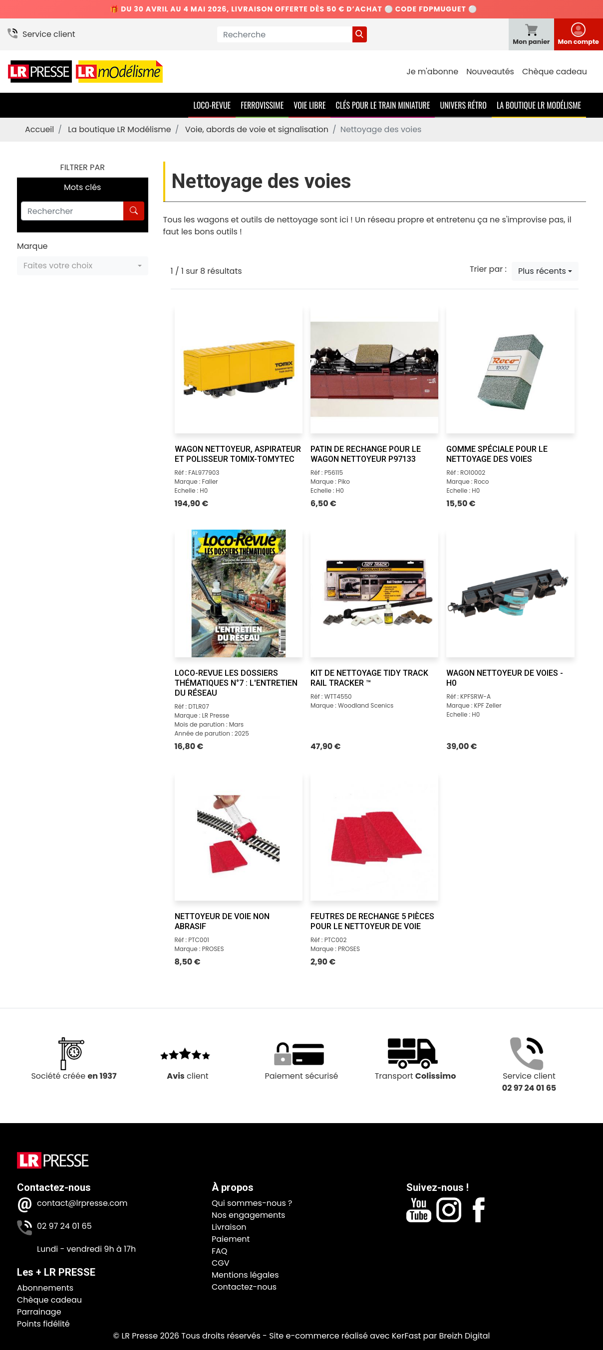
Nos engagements (248, 1215)
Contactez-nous (244, 1287)
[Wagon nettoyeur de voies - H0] (510, 593)
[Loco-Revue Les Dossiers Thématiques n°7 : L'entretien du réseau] (238, 593)
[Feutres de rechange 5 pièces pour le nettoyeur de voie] (374, 836)
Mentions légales (245, 1275)
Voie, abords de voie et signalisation (256, 129)
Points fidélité (43, 1324)
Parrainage (39, 1312)
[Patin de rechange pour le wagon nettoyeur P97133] (374, 369)
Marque (32, 246)
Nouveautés (490, 71)
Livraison (229, 1227)
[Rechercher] (72, 210)
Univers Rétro (463, 105)
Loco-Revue (212, 105)
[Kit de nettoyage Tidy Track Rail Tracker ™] (374, 593)
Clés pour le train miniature (382, 105)
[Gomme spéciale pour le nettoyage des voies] (510, 369)
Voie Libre (309, 105)
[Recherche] (284, 34)
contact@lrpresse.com (82, 1203)
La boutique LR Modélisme (539, 105)
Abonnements (45, 1288)
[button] (82, 265)
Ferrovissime (262, 105)
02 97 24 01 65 (64, 1226)
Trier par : (488, 269)
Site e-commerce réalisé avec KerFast (345, 1336)
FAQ (219, 1251)
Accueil (39, 129)
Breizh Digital (464, 1336)
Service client (48, 34)
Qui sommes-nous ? (252, 1203)
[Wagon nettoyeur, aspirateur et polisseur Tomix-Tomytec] (238, 369)
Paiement (231, 1239)
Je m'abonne (432, 71)
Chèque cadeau (554, 71)
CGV (221, 1263)
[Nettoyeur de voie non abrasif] (238, 836)
